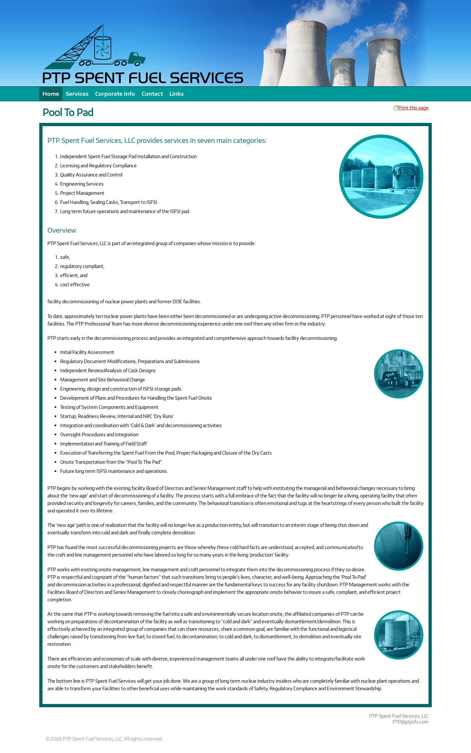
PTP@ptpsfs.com (410, 722)
